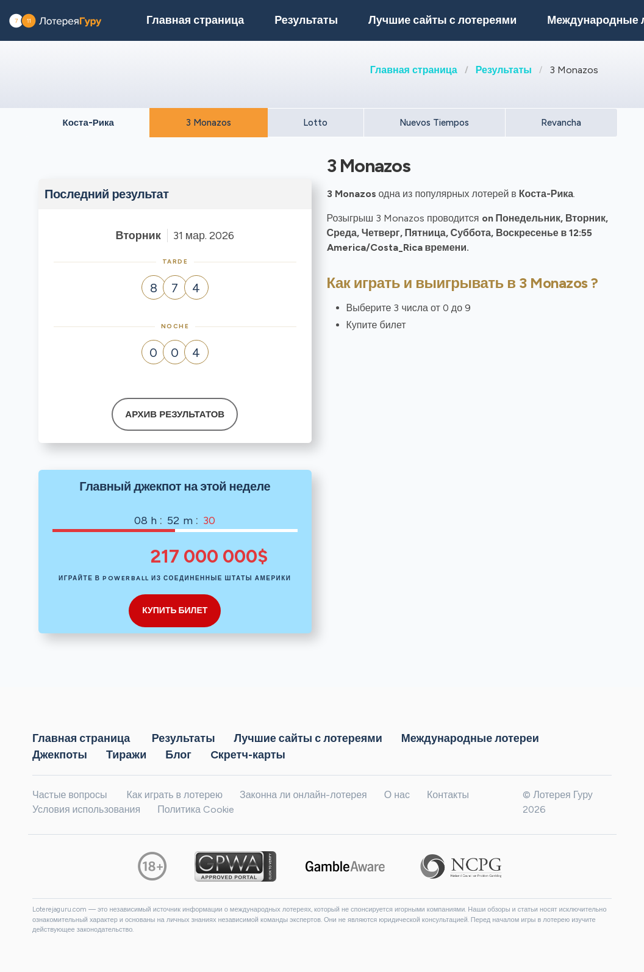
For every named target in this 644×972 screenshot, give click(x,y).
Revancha (561, 122)
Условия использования (86, 809)
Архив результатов (174, 414)
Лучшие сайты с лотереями (442, 20)
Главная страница (413, 70)
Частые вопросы (69, 795)
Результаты (504, 70)
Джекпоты (59, 754)
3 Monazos (208, 122)
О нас (397, 795)
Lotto (315, 122)
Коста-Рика (88, 122)
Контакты (448, 795)
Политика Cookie (195, 809)
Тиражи (126, 754)
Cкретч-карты (247, 754)
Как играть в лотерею (174, 795)
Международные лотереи (470, 737)
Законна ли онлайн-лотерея (303, 795)
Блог (178, 754)
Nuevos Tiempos (434, 122)
